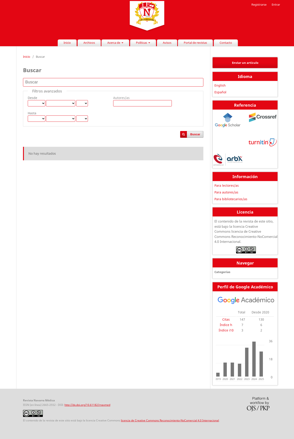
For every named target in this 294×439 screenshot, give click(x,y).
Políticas (142, 43)
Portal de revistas (195, 43)
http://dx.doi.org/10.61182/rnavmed (87, 405)
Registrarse (258, 4)
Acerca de (114, 43)
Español (220, 92)
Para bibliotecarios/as (230, 199)
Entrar (276, 4)
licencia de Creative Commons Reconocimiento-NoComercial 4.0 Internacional (170, 420)
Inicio (67, 43)
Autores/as (121, 98)
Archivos (89, 43)
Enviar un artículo (245, 63)
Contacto (226, 43)
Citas (226, 319)
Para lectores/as (226, 185)
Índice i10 (226, 330)
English (220, 85)
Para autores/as (226, 192)
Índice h (226, 325)
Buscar (195, 134)
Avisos (167, 43)
